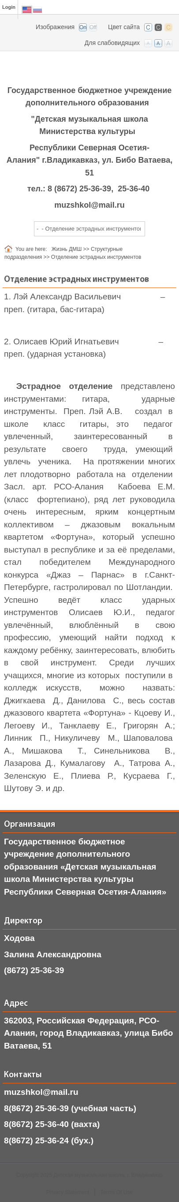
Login (8, 7)
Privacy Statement (67, 1192)
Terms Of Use (117, 1192)
